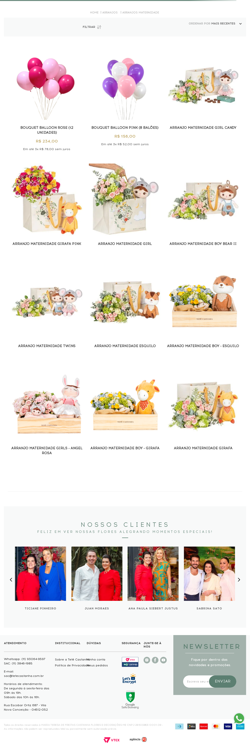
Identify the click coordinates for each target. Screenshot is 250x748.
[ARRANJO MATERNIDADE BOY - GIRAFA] (125, 414)
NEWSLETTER (209, 646)
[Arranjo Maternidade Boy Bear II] (203, 208)
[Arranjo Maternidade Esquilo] (125, 310)
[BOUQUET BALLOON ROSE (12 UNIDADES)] (47, 99)
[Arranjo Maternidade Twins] (47, 310)
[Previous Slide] (11, 580)
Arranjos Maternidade (140, 12)
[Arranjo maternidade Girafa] (203, 414)
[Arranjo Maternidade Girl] (125, 208)
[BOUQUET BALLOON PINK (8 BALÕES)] (125, 99)
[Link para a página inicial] (94, 13)
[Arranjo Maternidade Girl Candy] (203, 99)
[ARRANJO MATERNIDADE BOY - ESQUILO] (203, 310)
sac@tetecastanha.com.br (24, 676)
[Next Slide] (238, 580)
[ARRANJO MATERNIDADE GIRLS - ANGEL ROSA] (47, 414)
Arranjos (110, 12)
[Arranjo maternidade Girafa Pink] (47, 208)
